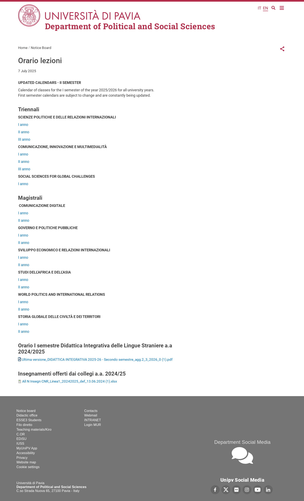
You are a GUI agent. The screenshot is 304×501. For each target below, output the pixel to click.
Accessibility (25, 453)
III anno (24, 139)
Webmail (90, 415)
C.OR (20, 434)
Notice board (26, 411)
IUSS (20, 443)
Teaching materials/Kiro (34, 429)
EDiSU (21, 439)
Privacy (22, 457)
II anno (24, 132)
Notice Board (41, 48)
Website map (26, 462)
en (265, 8)
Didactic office (26, 415)
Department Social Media (242, 442)
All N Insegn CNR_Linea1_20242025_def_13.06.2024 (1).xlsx (69, 381)
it (259, 8)
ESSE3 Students (28, 420)
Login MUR (92, 425)
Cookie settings (27, 467)
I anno (23, 124)
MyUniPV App (26, 448)
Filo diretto (24, 425)
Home (281, 7)
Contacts (91, 411)
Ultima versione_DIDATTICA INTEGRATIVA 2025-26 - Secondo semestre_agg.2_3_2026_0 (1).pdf (97, 359)
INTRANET (92, 420)
